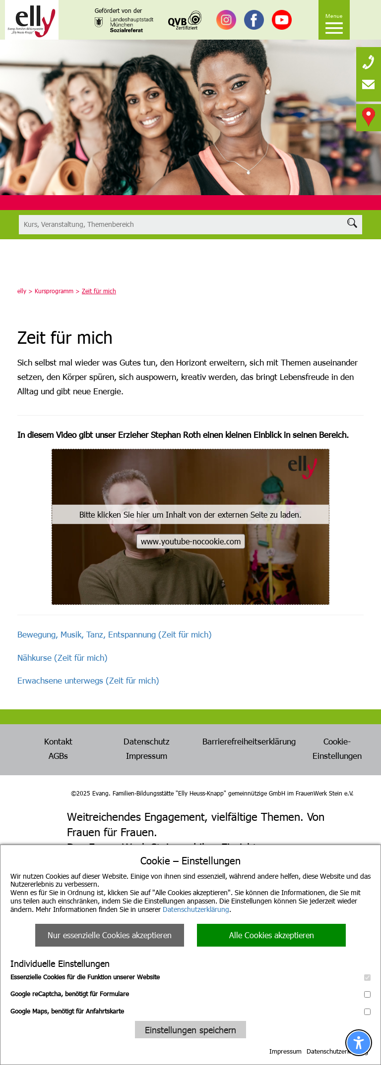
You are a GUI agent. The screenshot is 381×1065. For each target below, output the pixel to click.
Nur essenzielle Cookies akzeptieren (110, 935)
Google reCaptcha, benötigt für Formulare (190, 994)
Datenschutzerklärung (196, 909)
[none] (368, 59)
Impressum (285, 1051)
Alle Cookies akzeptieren (271, 935)
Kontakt (58, 741)
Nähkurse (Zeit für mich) (62, 657)
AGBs (58, 755)
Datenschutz (147, 741)
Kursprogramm (54, 291)
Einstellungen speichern (190, 1029)
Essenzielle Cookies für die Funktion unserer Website (190, 977)
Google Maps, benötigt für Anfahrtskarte (190, 1011)
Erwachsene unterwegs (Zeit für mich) (88, 680)
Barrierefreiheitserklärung (249, 741)
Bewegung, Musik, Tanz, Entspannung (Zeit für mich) (114, 634)
